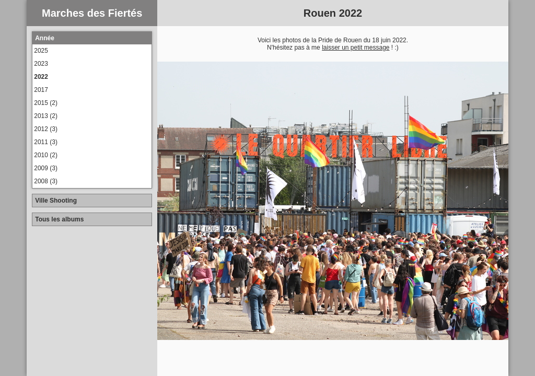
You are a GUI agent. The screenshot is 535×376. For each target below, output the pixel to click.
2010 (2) (45, 155)
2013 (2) (45, 116)
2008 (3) (45, 181)
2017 (41, 89)
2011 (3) (45, 142)
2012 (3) (45, 129)
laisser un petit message (355, 47)
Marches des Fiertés (92, 13)
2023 (41, 63)
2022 (41, 76)
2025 (41, 50)
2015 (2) (45, 103)
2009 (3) (45, 168)
